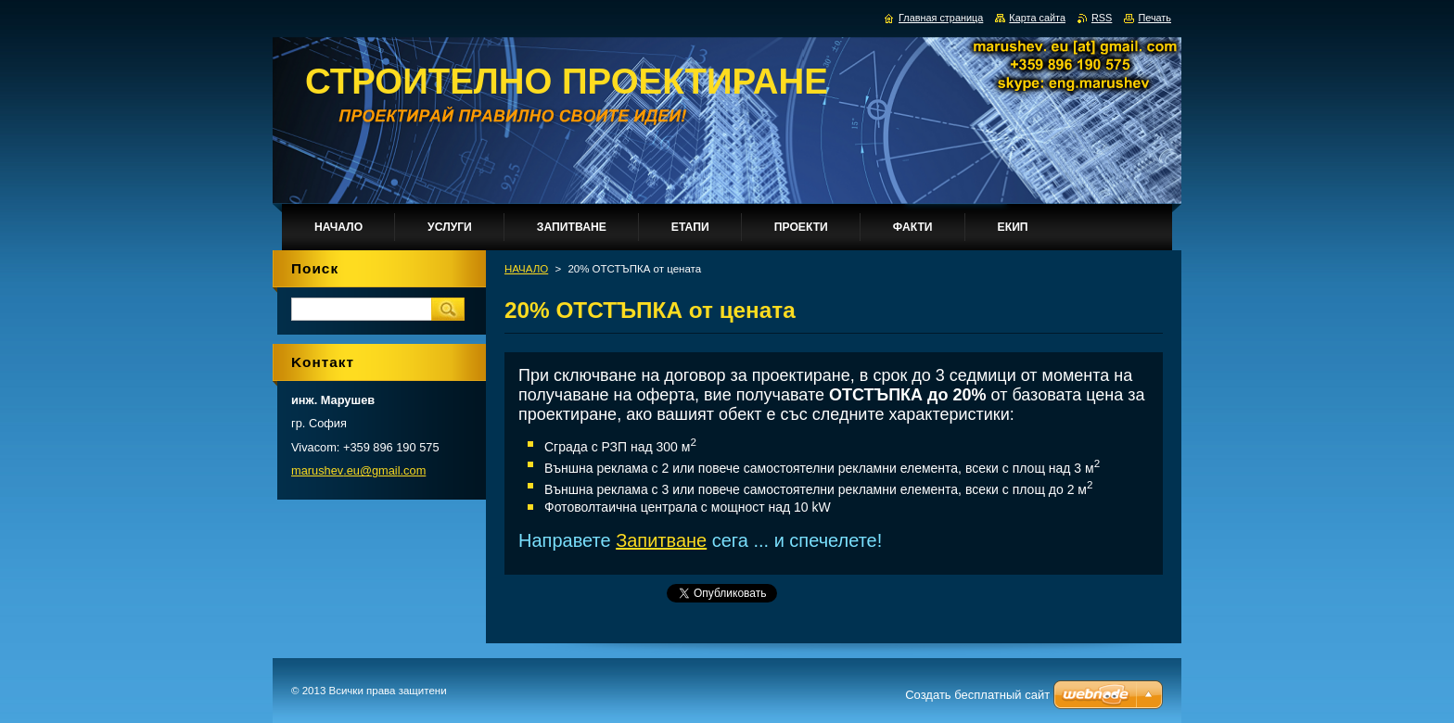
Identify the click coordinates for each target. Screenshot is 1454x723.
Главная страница (941, 17)
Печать (1154, 17)
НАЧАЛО (526, 268)
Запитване (661, 540)
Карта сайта (1037, 17)
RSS (1101, 17)
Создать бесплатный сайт (977, 695)
